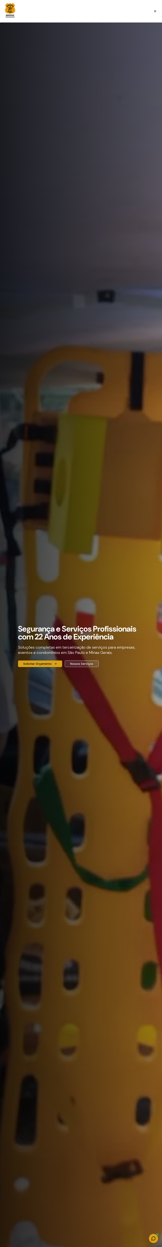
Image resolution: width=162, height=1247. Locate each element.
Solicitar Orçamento (40, 664)
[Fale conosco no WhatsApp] (153, 1238)
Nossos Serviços (81, 664)
